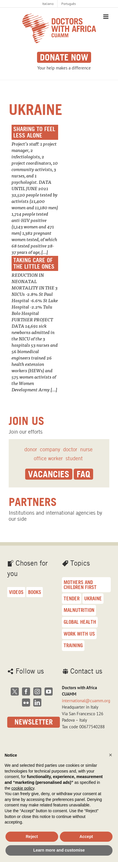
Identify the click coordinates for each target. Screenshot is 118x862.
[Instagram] (37, 691)
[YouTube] (49, 691)
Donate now (64, 57)
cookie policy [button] (22, 788)
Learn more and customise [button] (59, 850)
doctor (70, 449)
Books (34, 592)
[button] (110, 755)
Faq (83, 474)
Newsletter (33, 722)
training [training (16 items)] (73, 645)
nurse (86, 449)
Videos (16, 592)
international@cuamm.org (86, 700)
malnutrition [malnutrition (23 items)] (79, 610)
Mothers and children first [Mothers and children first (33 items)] (80, 584)
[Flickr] (26, 702)
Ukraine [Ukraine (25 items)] (93, 598)
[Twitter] (15, 691)
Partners (33, 502)
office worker (48, 458)
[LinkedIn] (37, 702)
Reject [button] (32, 836)
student (74, 458)
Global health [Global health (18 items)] (80, 622)
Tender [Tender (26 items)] (72, 598)
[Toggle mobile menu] (106, 17)
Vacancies (48, 474)
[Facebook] (26, 691)
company (50, 449)
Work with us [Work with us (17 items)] (79, 634)
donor (30, 449)
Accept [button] (86, 836)
